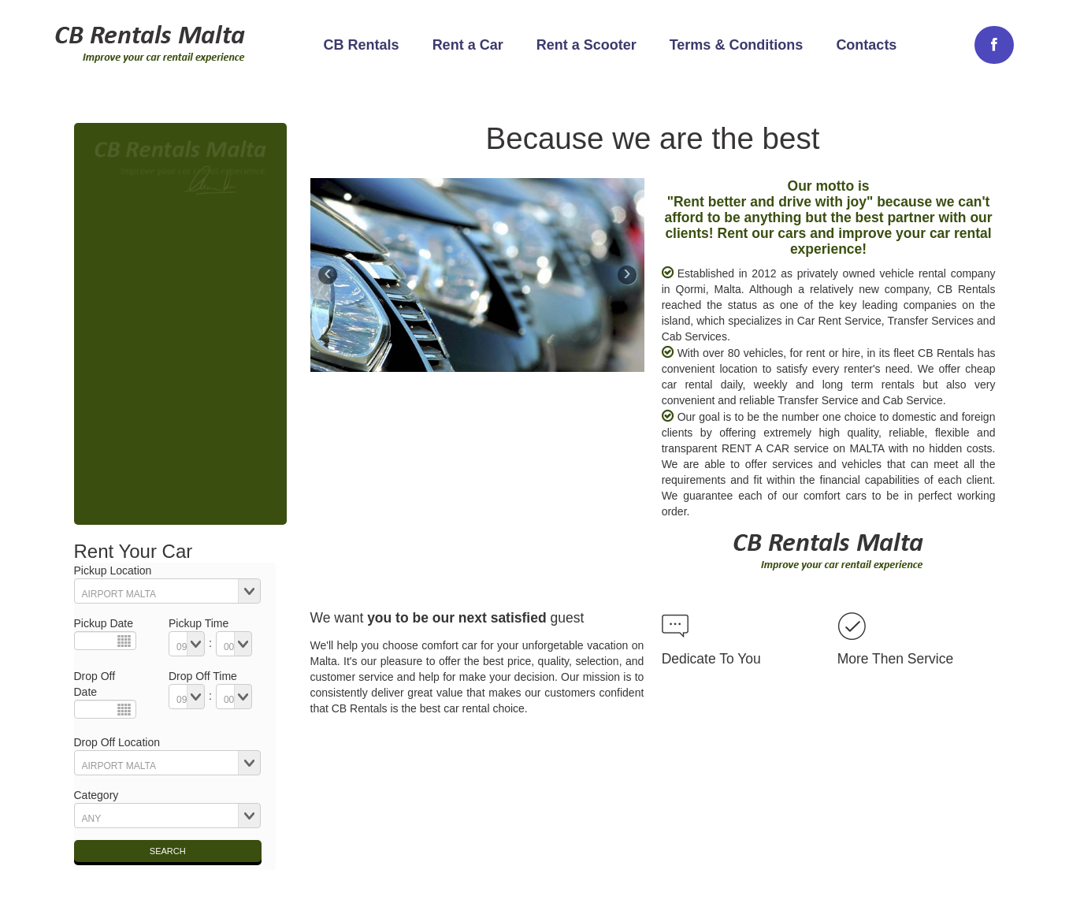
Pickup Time (198, 623)
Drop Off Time (203, 676)
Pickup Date (103, 623)
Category (96, 795)
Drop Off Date (95, 684)
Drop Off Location (117, 742)
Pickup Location (113, 570)
